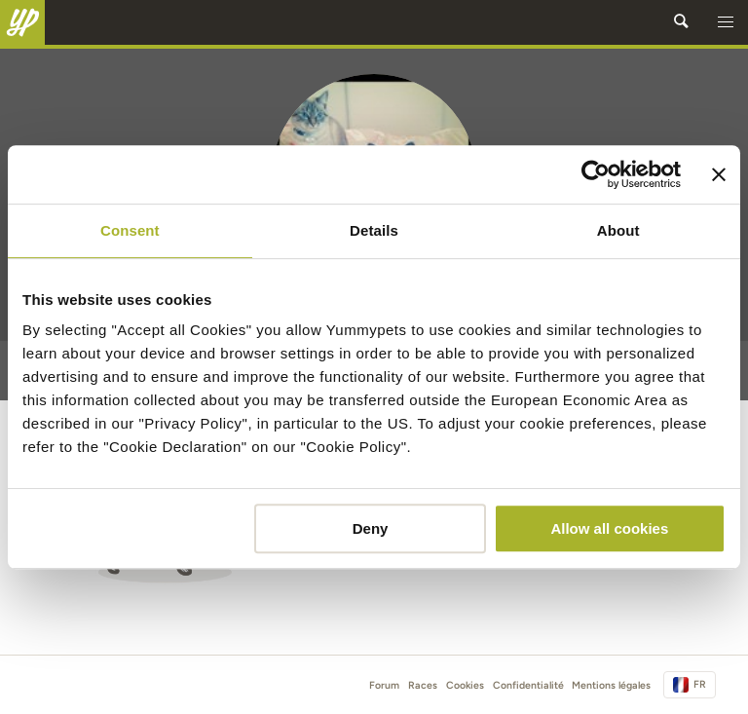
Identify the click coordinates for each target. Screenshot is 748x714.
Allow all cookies (609, 528)
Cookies (465, 685)
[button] (725, 22)
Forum (384, 685)
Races (422, 685)
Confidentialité (528, 685)
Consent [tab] (130, 230)
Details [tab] (374, 230)
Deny (371, 528)
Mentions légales (611, 685)
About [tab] (618, 230)
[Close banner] (719, 174)
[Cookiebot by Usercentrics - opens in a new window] (595, 174)
